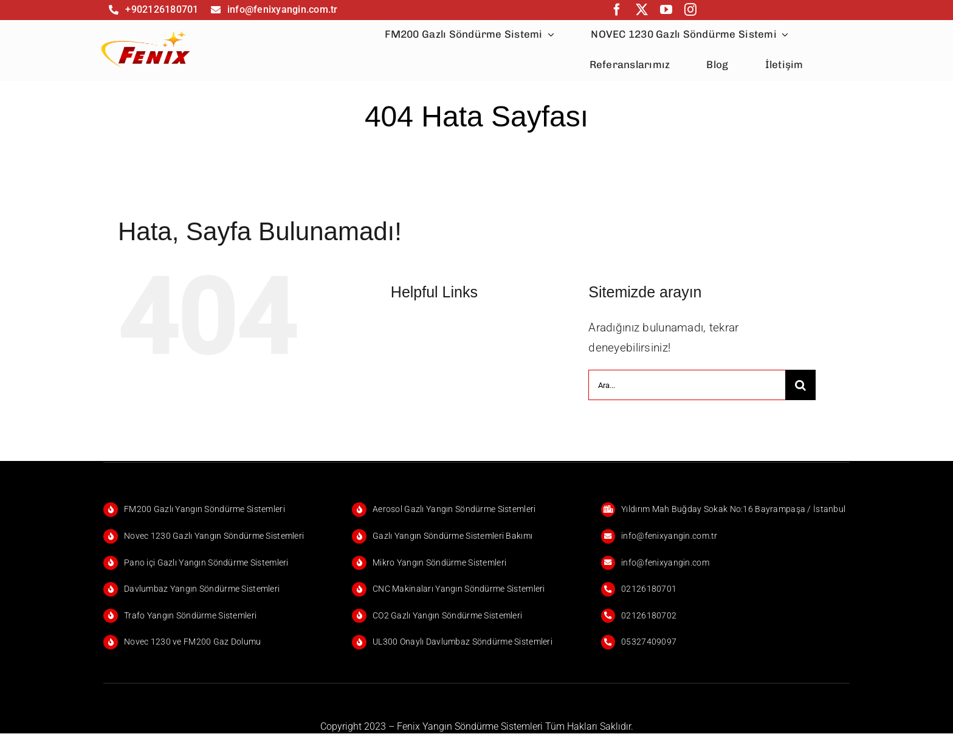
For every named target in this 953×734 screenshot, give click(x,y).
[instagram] (690, 10)
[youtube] (666, 10)
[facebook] (617, 10)
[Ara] (800, 385)
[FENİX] (146, 31)
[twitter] (642, 10)
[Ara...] (686, 385)
